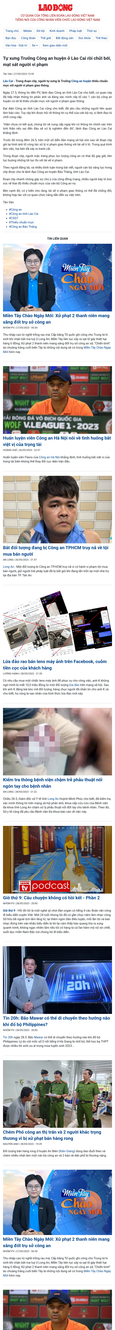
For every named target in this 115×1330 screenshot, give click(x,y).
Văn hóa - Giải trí (16, 45)
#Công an (15, 209)
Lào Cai (8, 81)
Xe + (35, 45)
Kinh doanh (57, 31)
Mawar (39, 1037)
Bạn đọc (10, 38)
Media (27, 31)
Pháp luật (75, 31)
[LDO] (57, 278)
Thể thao (101, 38)
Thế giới (45, 38)
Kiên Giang (67, 1151)
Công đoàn (28, 38)
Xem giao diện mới (55, 45)
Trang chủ (12, 31)
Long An (8, 567)
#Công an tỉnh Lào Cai (23, 214)
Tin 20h (8, 1037)
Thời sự (92, 31)
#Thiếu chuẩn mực (21, 222)
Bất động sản (65, 38)
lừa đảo (74, 685)
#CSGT (13, 218)
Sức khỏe (84, 38)
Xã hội (40, 31)
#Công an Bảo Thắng (23, 226)
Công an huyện (81, 81)
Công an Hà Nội (49, 457)
